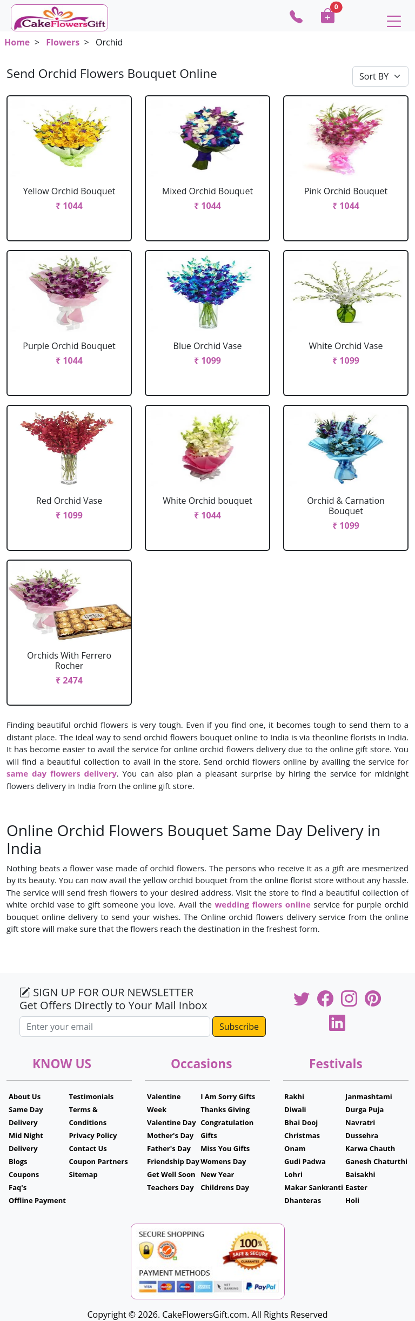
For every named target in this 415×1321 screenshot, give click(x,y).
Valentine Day (171, 1122)
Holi (352, 1200)
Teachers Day (170, 1187)
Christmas (302, 1135)
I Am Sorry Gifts (227, 1096)
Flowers (62, 42)
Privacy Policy (93, 1135)
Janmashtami (368, 1096)
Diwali (295, 1109)
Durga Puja (364, 1109)
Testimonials (91, 1096)
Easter (356, 1187)
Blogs (18, 1161)
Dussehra (361, 1135)
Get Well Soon (171, 1174)
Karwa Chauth (370, 1148)
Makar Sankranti (313, 1187)
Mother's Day (170, 1135)
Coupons (24, 1174)
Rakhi (294, 1096)
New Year (217, 1174)
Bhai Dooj (301, 1122)
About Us (25, 1096)
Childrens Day (224, 1187)
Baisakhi (360, 1174)
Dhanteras (302, 1200)
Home (17, 42)
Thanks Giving (225, 1109)
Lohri (293, 1174)
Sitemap (83, 1174)
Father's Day (169, 1148)
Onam (295, 1148)
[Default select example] (380, 76)
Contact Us (87, 1148)
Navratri (360, 1122)
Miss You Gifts (225, 1148)
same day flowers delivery (61, 773)
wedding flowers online (262, 904)
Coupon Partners (98, 1161)
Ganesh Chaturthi (376, 1161)
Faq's (17, 1187)
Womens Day (223, 1161)
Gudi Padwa (305, 1161)
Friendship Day (173, 1161)
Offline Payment (37, 1200)
